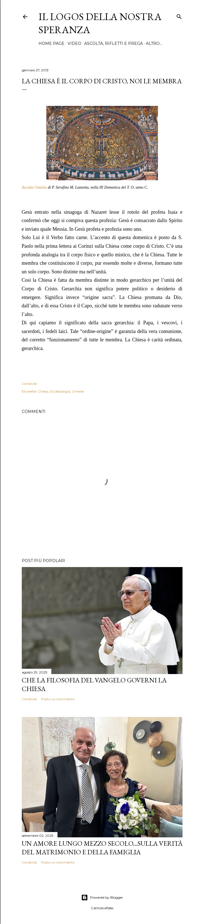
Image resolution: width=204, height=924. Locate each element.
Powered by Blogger (102, 897)
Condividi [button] (29, 383)
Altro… (154, 43)
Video (74, 43)
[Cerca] (179, 15)
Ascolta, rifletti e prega (113, 43)
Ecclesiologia (60, 391)
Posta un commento (58, 699)
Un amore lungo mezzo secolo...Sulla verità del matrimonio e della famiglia (102, 847)
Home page (51, 43)
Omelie (78, 391)
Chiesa (43, 391)
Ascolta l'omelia (34, 187)
